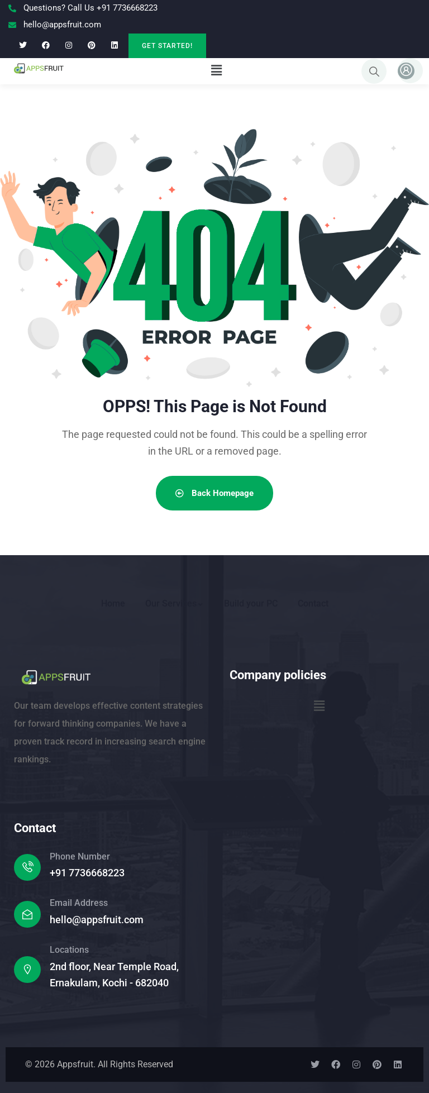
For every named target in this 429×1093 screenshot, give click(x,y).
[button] (216, 70)
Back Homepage (214, 493)
